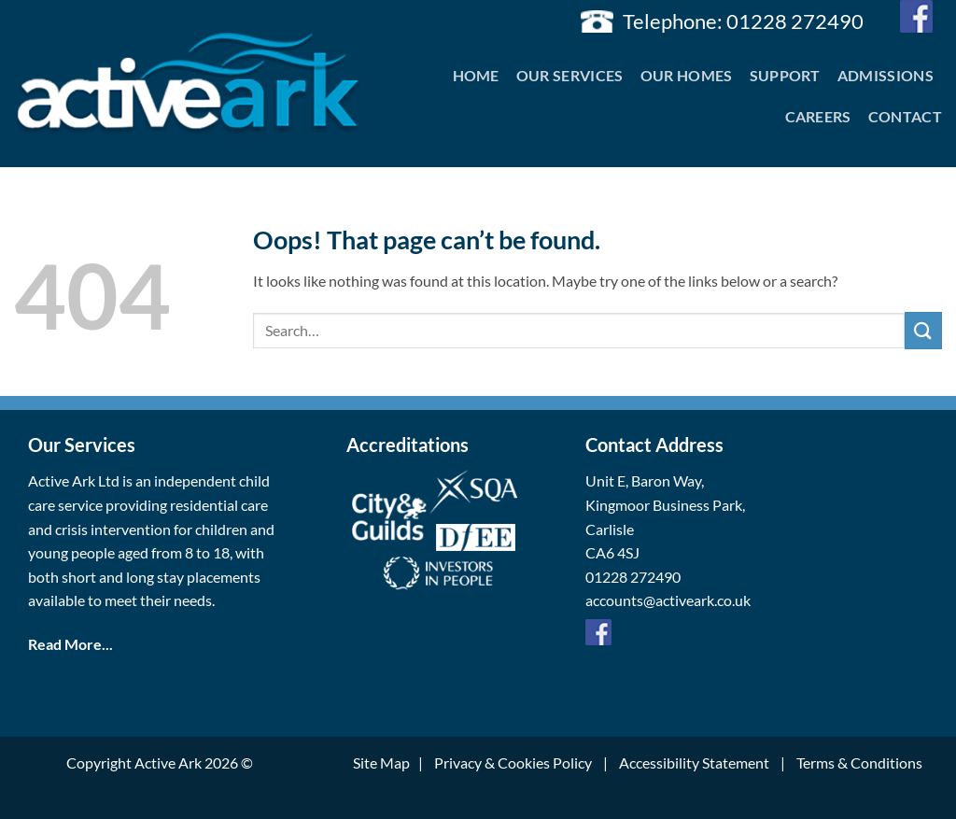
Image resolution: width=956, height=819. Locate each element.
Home (476, 75)
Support (785, 75)
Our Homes (686, 75)
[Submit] (923, 330)
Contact (905, 116)
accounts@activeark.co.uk (668, 600)
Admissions (885, 75)
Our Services (570, 75)
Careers (818, 116)
